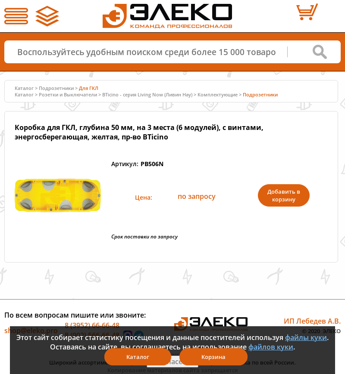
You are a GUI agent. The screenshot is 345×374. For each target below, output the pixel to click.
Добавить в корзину (283, 195)
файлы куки (306, 337)
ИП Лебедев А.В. (312, 320)
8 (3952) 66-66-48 (92, 325)
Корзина (213, 357)
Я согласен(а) (172, 361)
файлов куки (270, 347)
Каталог (24, 88)
